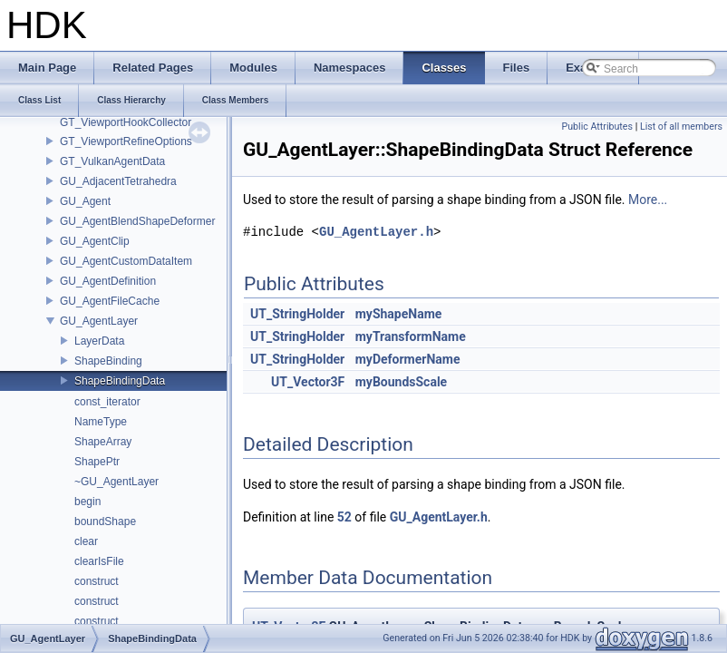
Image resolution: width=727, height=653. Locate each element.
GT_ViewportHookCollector (125, 122)
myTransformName (410, 336)
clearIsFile (99, 561)
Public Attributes (597, 126)
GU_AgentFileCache (110, 301)
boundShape (105, 521)
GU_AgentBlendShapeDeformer (137, 221)
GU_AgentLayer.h (376, 231)
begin (87, 501)
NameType (100, 421)
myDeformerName (407, 359)
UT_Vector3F (307, 382)
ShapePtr (97, 461)
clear (86, 541)
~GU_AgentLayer (116, 481)
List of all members (681, 126)
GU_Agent (85, 201)
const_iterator (107, 401)
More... (647, 199)
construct (96, 581)
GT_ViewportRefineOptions (126, 141)
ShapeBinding (108, 361)
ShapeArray (102, 441)
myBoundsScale (401, 382)
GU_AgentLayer (99, 321)
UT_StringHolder (297, 314)
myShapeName (398, 314)
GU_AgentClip (95, 241)
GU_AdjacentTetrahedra (118, 181)
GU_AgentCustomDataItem (126, 261)
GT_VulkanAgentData (112, 161)
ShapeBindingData (119, 381)
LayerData (99, 341)
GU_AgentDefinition (108, 281)
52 (344, 517)
